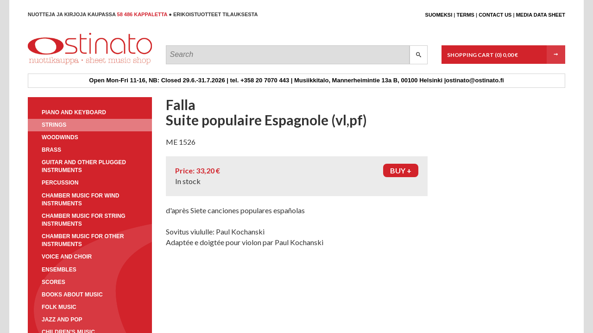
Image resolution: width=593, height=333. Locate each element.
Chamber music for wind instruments (80, 199)
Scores (53, 282)
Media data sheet (540, 15)
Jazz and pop (62, 319)
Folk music (59, 307)
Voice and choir (67, 256)
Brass (51, 150)
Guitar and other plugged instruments (84, 166)
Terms (465, 15)
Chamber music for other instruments (83, 240)
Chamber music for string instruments (84, 220)
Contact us (495, 15)
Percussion (60, 182)
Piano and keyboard (74, 112)
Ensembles (59, 269)
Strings (54, 125)
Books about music (72, 294)
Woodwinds (60, 137)
